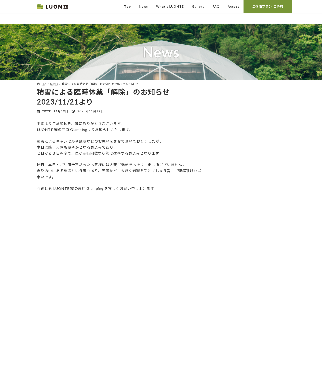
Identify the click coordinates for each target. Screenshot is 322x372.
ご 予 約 (76, 308)
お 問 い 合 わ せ (76, 292)
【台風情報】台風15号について (243, 106)
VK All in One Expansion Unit (195, 364)
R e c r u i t (76, 322)
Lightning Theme (159, 364)
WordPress (131, 364)
